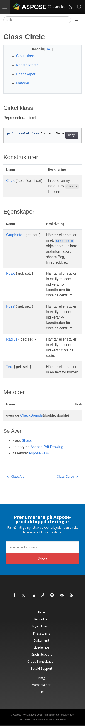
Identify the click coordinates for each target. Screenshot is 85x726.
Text (9, 367)
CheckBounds (31, 415)
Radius (11, 339)
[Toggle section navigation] (76, 20)
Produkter (41, 619)
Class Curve (67, 476)
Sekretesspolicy (28, 719)
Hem (41, 612)
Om (41, 692)
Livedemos (41, 647)
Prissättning (41, 633)
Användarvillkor (46, 719)
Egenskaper (25, 74)
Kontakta (61, 719)
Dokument (41, 640)
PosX (10, 273)
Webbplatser (41, 685)
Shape (27, 440)
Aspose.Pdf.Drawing (46, 447)
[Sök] (37, 19)
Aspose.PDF (39, 453)
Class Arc (15, 476)
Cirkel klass (25, 56)
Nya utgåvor (41, 626)
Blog (41, 678)
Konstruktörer (27, 65)
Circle (10, 181)
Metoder (22, 83)
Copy (71, 135)
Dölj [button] (49, 49)
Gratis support (41, 654)
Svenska (56, 7)
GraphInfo (14, 235)
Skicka (42, 558)
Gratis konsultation (41, 661)
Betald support (41, 668)
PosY (10, 306)
